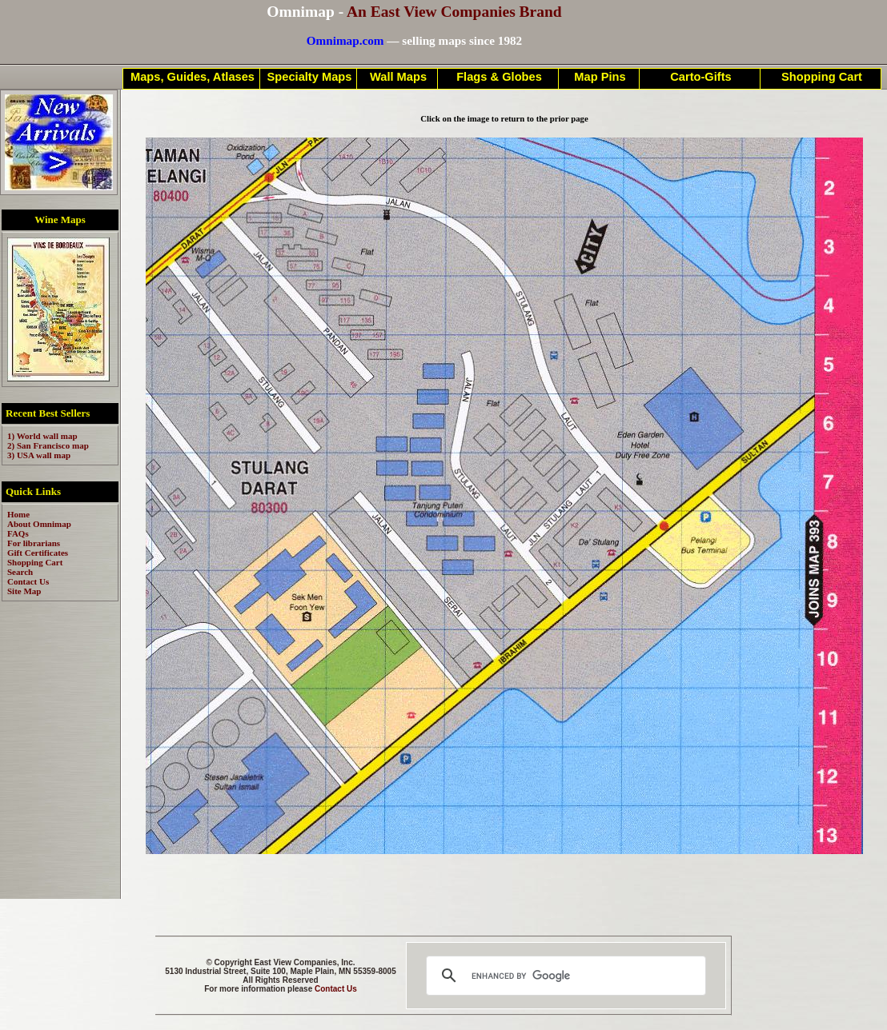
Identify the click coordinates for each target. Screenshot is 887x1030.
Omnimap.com (345, 40)
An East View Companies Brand (454, 11)
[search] (564, 975)
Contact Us (336, 988)
